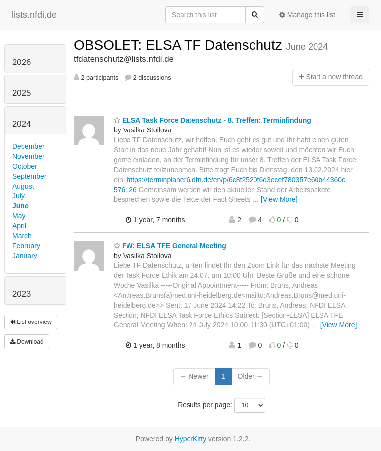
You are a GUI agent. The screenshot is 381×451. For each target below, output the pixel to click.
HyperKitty (191, 439)
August (23, 186)
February (26, 246)
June (20, 206)
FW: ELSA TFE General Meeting (170, 246)
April (19, 226)
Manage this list (307, 15)
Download (27, 341)
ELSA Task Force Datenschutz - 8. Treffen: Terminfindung (212, 120)
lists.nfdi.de (34, 15)
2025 (21, 93)
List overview (31, 322)
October (24, 166)
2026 (21, 62)
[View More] (279, 199)
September (29, 176)
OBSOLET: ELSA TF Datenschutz (180, 45)
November (28, 156)
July (18, 196)
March (22, 236)
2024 (21, 124)
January (24, 255)
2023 (21, 294)
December (28, 146)
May (18, 216)
